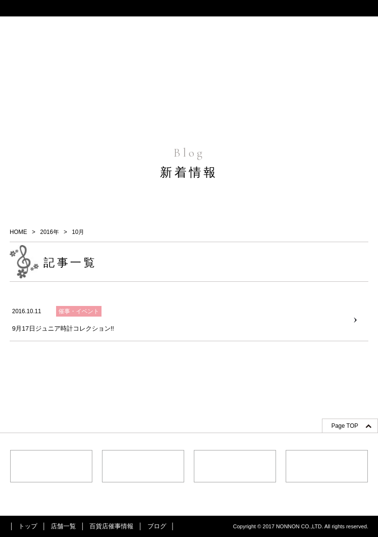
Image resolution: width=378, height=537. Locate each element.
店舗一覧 (63, 526)
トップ (27, 526)
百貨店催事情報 (111, 526)
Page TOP (344, 425)
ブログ (156, 526)
